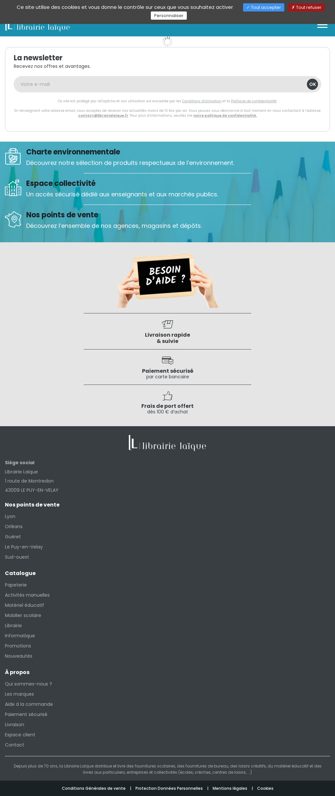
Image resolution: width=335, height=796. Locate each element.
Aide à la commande (29, 704)
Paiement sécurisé (26, 714)
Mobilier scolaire (23, 615)
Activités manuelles (27, 595)
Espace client (20, 734)
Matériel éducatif (24, 605)
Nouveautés (18, 656)
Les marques (19, 694)
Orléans (14, 526)
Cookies (265, 788)
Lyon (10, 516)
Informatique (20, 635)
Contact (14, 745)
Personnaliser (169, 15)
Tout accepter (263, 7)
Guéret (13, 536)
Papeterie (16, 585)
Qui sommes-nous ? (28, 684)
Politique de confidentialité (253, 101)
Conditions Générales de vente (94, 788)
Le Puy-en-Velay (24, 547)
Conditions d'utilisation (201, 101)
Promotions (18, 646)
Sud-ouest (17, 557)
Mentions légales (230, 788)
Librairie (13, 625)
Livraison (14, 724)
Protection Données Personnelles (169, 788)
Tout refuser (306, 7)
